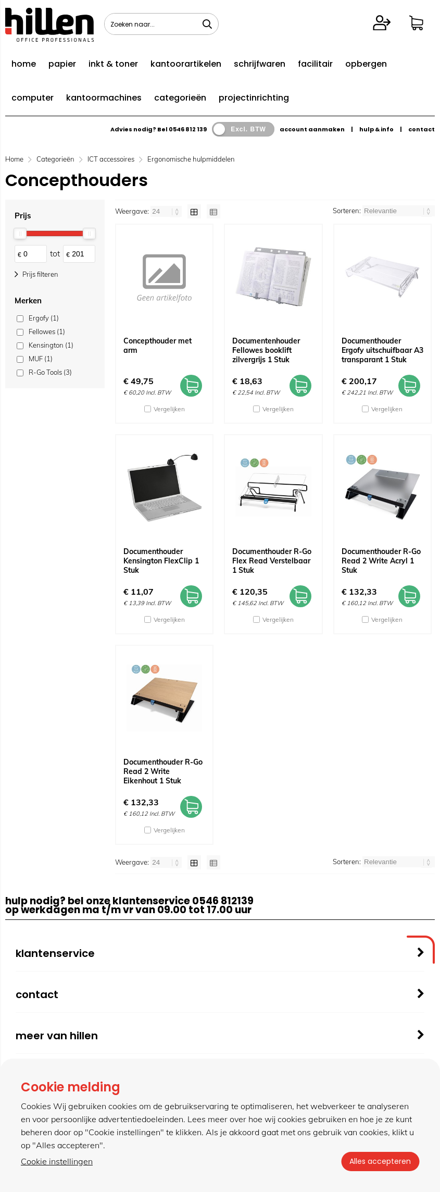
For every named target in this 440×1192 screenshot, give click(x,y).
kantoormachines (104, 98)
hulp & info (376, 129)
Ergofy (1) (44, 318)
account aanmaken (312, 129)
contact (421, 129)
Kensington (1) (51, 345)
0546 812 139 (188, 129)
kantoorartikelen (185, 64)
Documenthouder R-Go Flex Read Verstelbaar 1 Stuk (271, 561)
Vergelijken (169, 409)
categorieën (180, 98)
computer (32, 98)
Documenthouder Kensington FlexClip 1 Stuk (161, 561)
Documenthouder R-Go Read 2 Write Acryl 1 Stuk (381, 561)
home (23, 64)
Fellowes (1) (47, 331)
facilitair (315, 64)
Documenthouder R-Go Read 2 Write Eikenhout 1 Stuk (163, 771)
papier (62, 64)
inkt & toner (113, 64)
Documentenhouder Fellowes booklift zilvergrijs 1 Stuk (266, 350)
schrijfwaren (259, 64)
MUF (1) (41, 358)
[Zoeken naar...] (207, 24)
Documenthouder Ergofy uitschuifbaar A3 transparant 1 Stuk (382, 350)
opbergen (366, 64)
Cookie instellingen (57, 1161)
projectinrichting (254, 98)
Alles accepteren (380, 1161)
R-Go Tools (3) (50, 372)
